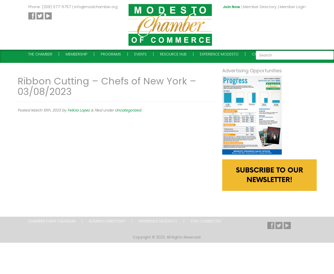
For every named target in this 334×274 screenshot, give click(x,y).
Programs (111, 54)
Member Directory (260, 6)
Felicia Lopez (78, 110)
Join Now (231, 6)
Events (140, 54)
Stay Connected (205, 221)
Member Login (293, 6)
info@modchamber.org (96, 6)
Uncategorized (128, 110)
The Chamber (40, 54)
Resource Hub (173, 54)
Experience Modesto (219, 54)
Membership (76, 54)
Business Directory (107, 221)
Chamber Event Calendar (52, 221)
